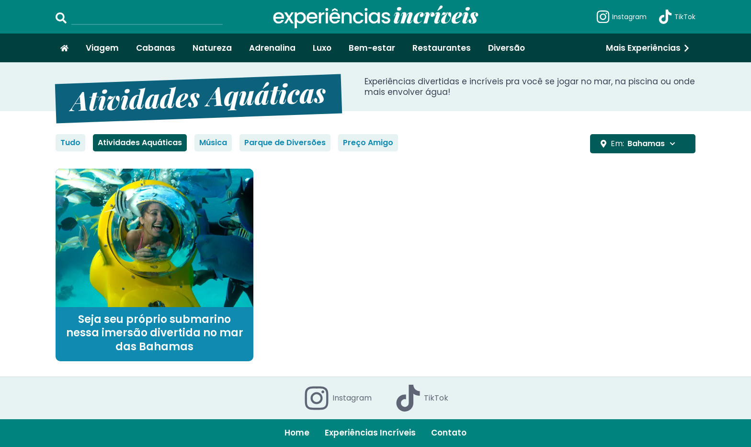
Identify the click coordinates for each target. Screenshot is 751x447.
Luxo (322, 48)
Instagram (621, 17)
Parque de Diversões (285, 142)
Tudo (70, 142)
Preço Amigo (368, 142)
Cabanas (155, 48)
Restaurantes (441, 48)
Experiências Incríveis (370, 432)
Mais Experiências (648, 48)
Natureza (212, 48)
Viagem (102, 48)
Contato (449, 432)
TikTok (676, 17)
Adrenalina (272, 48)
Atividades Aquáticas (140, 142)
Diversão (506, 48)
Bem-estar (372, 48)
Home (296, 432)
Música (213, 142)
